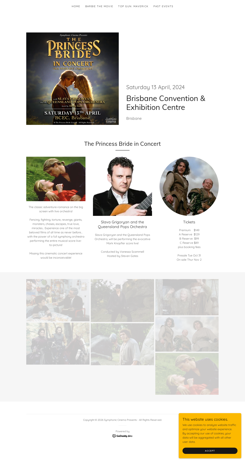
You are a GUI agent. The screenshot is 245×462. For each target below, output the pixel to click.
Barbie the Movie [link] (99, 6)
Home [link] (76, 6)
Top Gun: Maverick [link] (133, 6)
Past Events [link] (163, 6)
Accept (210, 457)
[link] (122, 435)
